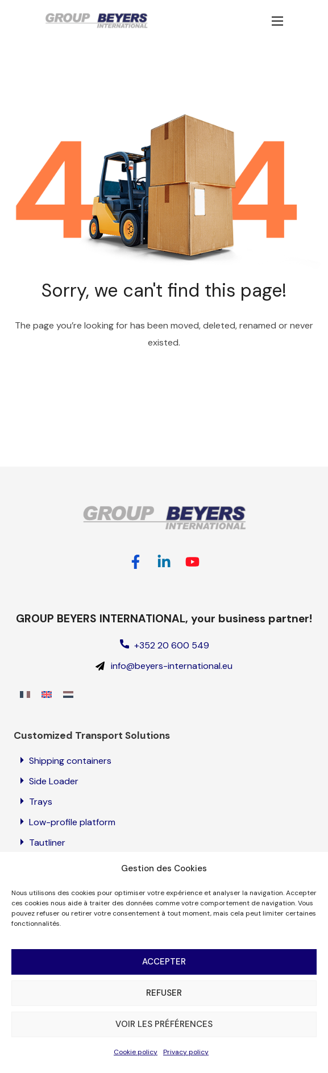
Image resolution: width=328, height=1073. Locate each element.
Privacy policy (186, 1067)
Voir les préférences (164, 1040)
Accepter (164, 977)
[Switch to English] (46, 694)
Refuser (164, 1008)
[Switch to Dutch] (68, 694)
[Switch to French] (25, 694)
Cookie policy (135, 1067)
